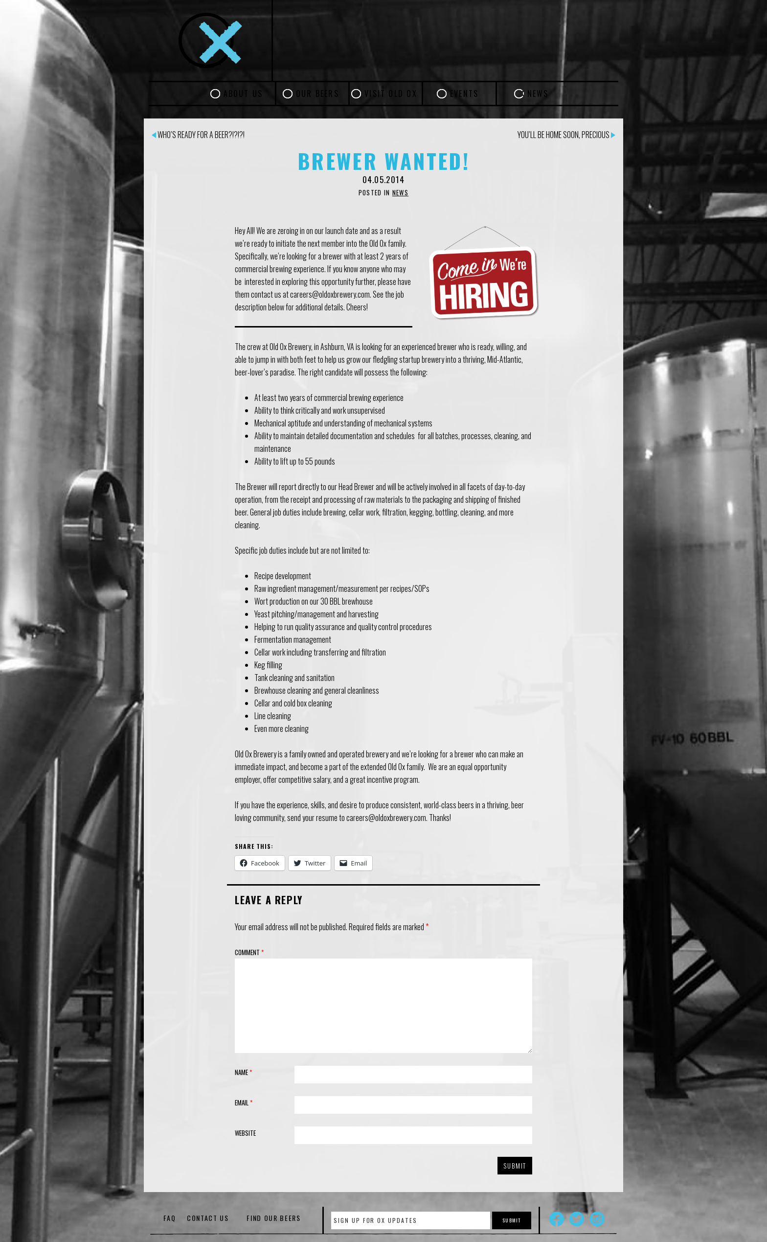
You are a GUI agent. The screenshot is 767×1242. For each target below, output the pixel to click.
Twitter (576, 1219)
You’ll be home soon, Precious (566, 135)
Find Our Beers (274, 1218)
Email (243, 1102)
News (538, 93)
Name (243, 1072)
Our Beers (317, 93)
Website (245, 1133)
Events (464, 93)
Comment (249, 952)
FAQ (169, 1218)
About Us (243, 93)
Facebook (556, 1219)
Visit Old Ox (390, 93)
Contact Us (208, 1218)
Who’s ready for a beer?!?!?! (198, 135)
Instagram (597, 1219)
